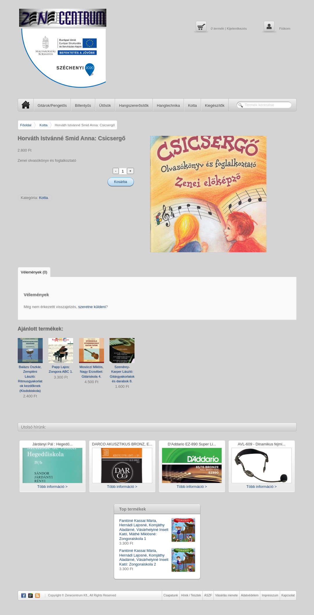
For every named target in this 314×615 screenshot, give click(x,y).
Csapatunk (171, 595)
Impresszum (270, 595)
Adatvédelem (250, 595)
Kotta (192, 105)
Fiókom (276, 27)
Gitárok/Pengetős (52, 105)
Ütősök (105, 105)
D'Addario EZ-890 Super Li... (192, 444)
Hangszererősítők (134, 105)
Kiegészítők (215, 105)
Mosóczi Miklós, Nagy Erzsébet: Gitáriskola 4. (91, 371)
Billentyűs (83, 105)
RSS (37, 595)
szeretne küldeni (92, 307)
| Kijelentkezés (220, 27)
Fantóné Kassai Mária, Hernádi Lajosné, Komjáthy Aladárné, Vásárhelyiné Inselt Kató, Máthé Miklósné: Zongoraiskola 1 (157, 529)
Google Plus (30, 595)
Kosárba (120, 182)
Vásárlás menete (226, 595)
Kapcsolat (288, 595)
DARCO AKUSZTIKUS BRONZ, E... (122, 444)
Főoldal (25, 125)
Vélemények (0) (34, 272)
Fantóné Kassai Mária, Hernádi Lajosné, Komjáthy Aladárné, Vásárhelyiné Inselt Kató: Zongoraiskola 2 (157, 557)
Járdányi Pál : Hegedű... (52, 444)
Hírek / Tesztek (191, 595)
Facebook (23, 595)
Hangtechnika (168, 105)
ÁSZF (208, 595)
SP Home (24, 105)
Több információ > (52, 486)
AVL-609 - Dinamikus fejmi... (262, 444)
